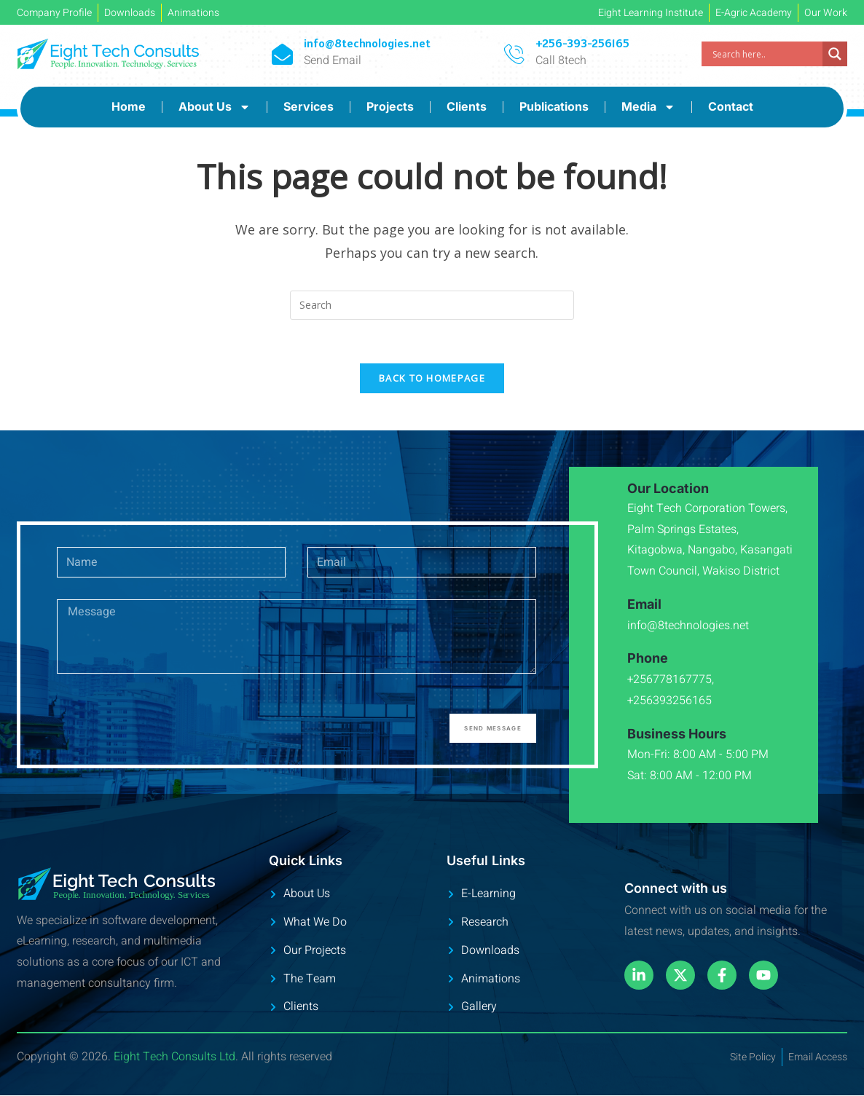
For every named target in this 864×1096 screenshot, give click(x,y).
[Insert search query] (432, 305)
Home (128, 106)
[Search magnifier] (834, 54)
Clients (467, 106)
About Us (214, 107)
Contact (730, 106)
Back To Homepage (432, 378)
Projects (390, 106)
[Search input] (765, 54)
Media (648, 107)
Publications (554, 106)
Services (308, 106)
